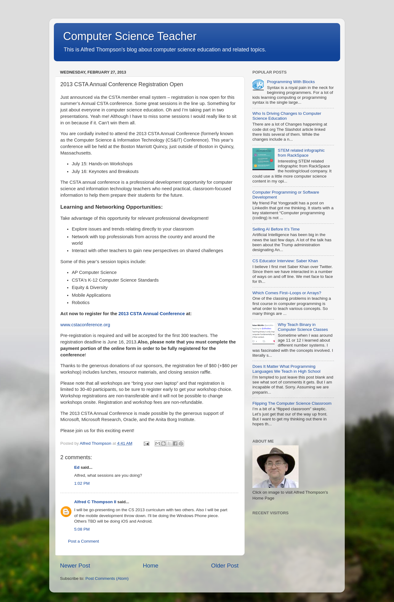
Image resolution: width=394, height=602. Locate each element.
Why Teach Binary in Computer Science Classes (303, 327)
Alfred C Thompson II (95, 502)
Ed (76, 467)
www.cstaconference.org (85, 324)
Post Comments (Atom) (107, 578)
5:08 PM (82, 529)
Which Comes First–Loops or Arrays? (286, 293)
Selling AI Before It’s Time (276, 229)
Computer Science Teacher (130, 36)
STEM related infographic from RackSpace (301, 153)
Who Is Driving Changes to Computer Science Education (286, 116)
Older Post (225, 565)
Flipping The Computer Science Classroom (292, 403)
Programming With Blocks (291, 81)
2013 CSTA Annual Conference (152, 313)
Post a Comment (83, 541)
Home (150, 565)
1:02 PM (82, 483)
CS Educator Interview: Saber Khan (285, 261)
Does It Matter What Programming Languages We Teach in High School (286, 369)
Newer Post (75, 565)
